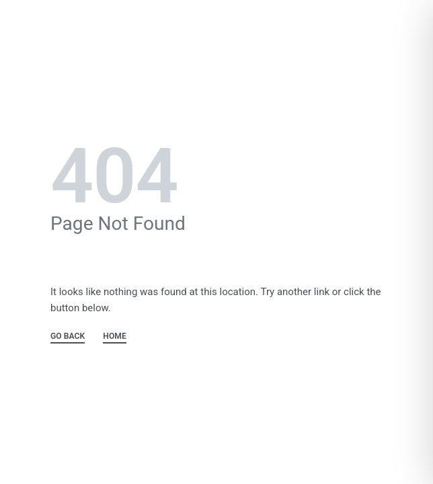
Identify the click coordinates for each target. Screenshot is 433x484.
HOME (114, 336)
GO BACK (67, 336)
